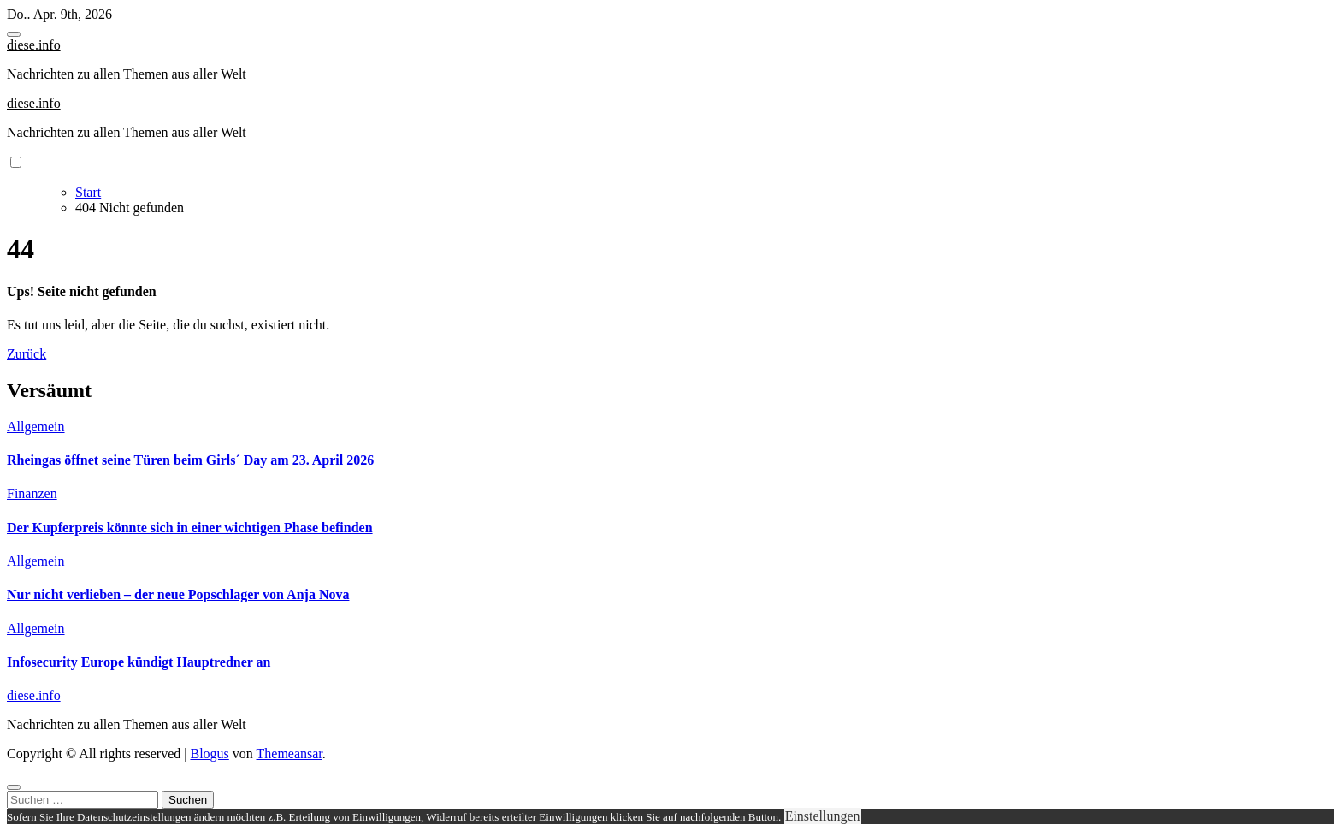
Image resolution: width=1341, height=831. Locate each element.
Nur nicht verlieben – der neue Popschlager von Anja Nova (178, 594)
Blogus (209, 753)
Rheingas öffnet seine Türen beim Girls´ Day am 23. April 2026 (190, 460)
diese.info (34, 45)
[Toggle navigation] (14, 34)
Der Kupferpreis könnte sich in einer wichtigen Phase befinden (190, 527)
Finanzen (32, 493)
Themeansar (289, 753)
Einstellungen (822, 816)
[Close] (14, 787)
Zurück (26, 354)
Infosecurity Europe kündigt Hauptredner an (139, 662)
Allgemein (36, 426)
